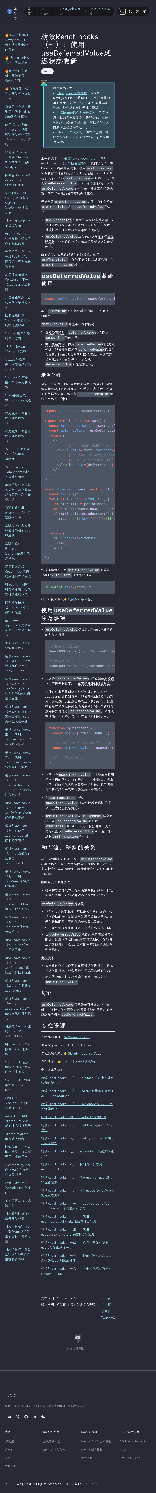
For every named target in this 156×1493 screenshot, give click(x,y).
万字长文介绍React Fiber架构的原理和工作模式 (18, 571)
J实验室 (10, 1441)
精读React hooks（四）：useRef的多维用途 (17, 945)
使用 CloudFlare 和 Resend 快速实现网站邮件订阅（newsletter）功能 (18, 134)
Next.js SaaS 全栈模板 (96, 1441)
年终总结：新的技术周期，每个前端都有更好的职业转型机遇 (18, 492)
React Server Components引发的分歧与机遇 (17, 472)
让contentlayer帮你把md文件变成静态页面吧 (17, 1170)
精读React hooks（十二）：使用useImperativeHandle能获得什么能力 (18, 759)
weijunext (24, 1484)
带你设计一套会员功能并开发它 (18, 645)
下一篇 (106, 1305)
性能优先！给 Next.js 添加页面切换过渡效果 (17, 320)
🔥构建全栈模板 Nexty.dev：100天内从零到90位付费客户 (17, 42)
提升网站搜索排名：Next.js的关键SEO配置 (17, 607)
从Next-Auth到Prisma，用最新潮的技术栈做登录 (18, 1121)
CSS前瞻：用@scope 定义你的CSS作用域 (18, 513)
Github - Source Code (84, 1053)
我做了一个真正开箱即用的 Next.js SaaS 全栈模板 (18, 111)
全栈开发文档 (51, 1441)
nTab (122, 1449)
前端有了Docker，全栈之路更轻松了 (17, 1103)
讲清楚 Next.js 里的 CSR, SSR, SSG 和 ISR (18, 1031)
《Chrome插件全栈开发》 (76, 113)
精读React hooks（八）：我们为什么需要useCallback (18, 856)
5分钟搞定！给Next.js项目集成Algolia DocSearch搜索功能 (17, 203)
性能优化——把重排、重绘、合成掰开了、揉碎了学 (18, 1152)
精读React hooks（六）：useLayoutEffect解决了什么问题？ (18, 901)
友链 (8, 1458)
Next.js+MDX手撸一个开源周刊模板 (18, 382)
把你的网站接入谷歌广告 (18, 1203)
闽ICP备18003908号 (81, 1484)
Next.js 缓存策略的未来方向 (17, 335)
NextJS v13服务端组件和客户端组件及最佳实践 (18, 1067)
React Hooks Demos (76, 1045)
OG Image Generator (133, 1441)
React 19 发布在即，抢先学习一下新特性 (18, 454)
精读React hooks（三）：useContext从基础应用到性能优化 (18, 965)
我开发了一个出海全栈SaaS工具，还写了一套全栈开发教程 (18, 259)
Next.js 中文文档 (69, 132)
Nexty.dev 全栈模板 (72, 93)
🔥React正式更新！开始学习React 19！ (16, 76)
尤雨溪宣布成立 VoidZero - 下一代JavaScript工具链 (18, 282)
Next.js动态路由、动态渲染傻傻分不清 (18, 364)
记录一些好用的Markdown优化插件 (18, 1188)
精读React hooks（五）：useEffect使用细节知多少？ (17, 924)
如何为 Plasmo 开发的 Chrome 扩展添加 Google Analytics (17, 159)
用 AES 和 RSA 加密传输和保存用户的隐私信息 (18, 239)
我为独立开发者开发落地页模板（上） (18, 436)
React (47, 71)
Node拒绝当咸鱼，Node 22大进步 (18, 400)
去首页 (106, 1311)
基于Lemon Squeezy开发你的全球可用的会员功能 (18, 627)
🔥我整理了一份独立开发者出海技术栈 (18, 93)
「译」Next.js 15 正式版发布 (18, 223)
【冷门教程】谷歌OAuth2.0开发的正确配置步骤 (18, 1254)
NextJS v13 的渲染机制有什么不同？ (17, 1085)
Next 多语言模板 (92, 1449)
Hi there (45, 11)
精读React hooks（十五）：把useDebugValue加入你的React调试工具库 (17, 689)
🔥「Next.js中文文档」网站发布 (17, 60)
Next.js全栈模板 (99, 11)
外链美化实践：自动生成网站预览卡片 (18, 302)
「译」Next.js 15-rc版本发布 (15, 348)
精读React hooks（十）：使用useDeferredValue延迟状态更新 (18, 810)
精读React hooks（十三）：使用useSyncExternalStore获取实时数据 (18, 737)
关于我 (9, 1449)
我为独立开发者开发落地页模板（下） (18, 418)
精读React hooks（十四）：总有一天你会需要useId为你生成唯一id (18, 714)
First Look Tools (129, 1458)
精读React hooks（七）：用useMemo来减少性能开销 (17, 879)
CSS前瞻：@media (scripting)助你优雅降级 (17, 551)
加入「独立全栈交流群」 (79, 1062)
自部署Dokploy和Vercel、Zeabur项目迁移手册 (17, 180)
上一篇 (106, 1298)
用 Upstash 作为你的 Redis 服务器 (17, 1049)
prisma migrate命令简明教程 (16, 1136)
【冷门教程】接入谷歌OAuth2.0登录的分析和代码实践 (18, 1234)
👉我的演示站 (74, 599)
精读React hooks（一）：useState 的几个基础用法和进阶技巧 (18, 1008)
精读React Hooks (77, 1037)
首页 (29, 11)
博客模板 (87, 1458)
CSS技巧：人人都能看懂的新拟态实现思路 (18, 530)
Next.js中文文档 (70, 11)
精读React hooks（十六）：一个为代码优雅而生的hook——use (18, 663)
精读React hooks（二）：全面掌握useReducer (18, 985)
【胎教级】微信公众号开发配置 (18, 1216)
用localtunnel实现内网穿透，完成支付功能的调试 (18, 589)
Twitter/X (108, 1318)
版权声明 (10, 1466)
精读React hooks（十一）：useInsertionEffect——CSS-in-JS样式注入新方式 (18, 785)
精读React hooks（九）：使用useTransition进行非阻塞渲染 (17, 833)
